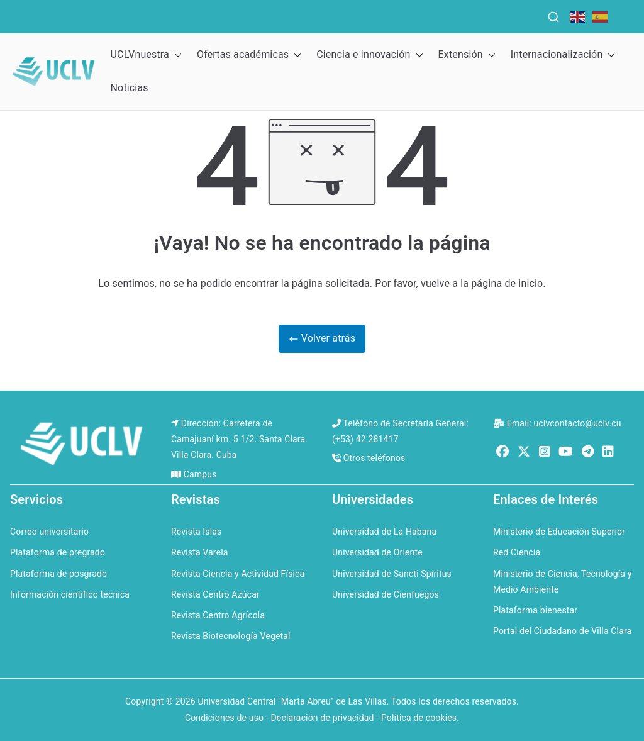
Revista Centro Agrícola (218, 615)
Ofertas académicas (249, 55)
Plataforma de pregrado (57, 552)
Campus (200, 474)
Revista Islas (196, 531)
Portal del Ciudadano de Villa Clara (562, 631)
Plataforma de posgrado (58, 574)
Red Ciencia (516, 552)
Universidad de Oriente (377, 552)
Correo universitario (49, 531)
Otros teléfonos (374, 458)
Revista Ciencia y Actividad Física (237, 574)
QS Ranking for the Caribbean (265, 14)
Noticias (129, 88)
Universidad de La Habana (384, 531)
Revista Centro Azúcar (215, 594)
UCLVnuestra (146, 55)
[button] (175, 55)
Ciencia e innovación (369, 55)
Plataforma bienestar (535, 610)
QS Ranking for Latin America (439, 14)
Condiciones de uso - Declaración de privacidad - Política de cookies (321, 718)
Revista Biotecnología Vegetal (231, 636)
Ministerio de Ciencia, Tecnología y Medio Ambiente (562, 581)
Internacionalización (563, 55)
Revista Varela (199, 552)
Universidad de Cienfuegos (385, 594)
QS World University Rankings (103, 14)
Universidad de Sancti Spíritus (392, 574)
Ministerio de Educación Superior (559, 531)
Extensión (467, 55)
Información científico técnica (70, 594)
